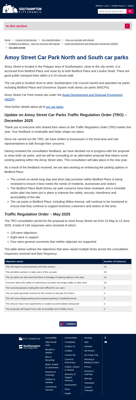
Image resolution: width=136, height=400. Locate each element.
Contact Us (70, 346)
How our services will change (79, 40)
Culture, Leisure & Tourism (72, 368)
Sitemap (88, 378)
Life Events (89, 351)
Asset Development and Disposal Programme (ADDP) (91, 43)
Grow (67, 389)
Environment (71, 385)
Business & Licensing (50, 373)
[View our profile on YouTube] (111, 342)
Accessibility (51, 338)
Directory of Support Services (70, 377)
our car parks (54, 106)
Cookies (68, 351)
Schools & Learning (89, 372)
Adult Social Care (50, 343)
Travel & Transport (88, 389)
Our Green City (91, 355)
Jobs (86, 342)
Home (7, 40)
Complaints (70, 342)
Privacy (87, 367)
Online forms (118, 5)
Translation (89, 383)
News (131, 5)
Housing (88, 338)
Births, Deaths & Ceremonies (52, 366)
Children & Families (50, 381)
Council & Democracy (26, 40)
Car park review (17, 47)
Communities (71, 338)
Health (68, 393)
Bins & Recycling (49, 358)
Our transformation (51, 40)
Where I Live (102, 5)
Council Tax (70, 355)
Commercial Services (50, 388)
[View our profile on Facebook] (111, 337)
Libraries (88, 346)
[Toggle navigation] (127, 26)
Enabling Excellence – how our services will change (34, 43)
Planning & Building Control (91, 361)
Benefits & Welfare (50, 351)
